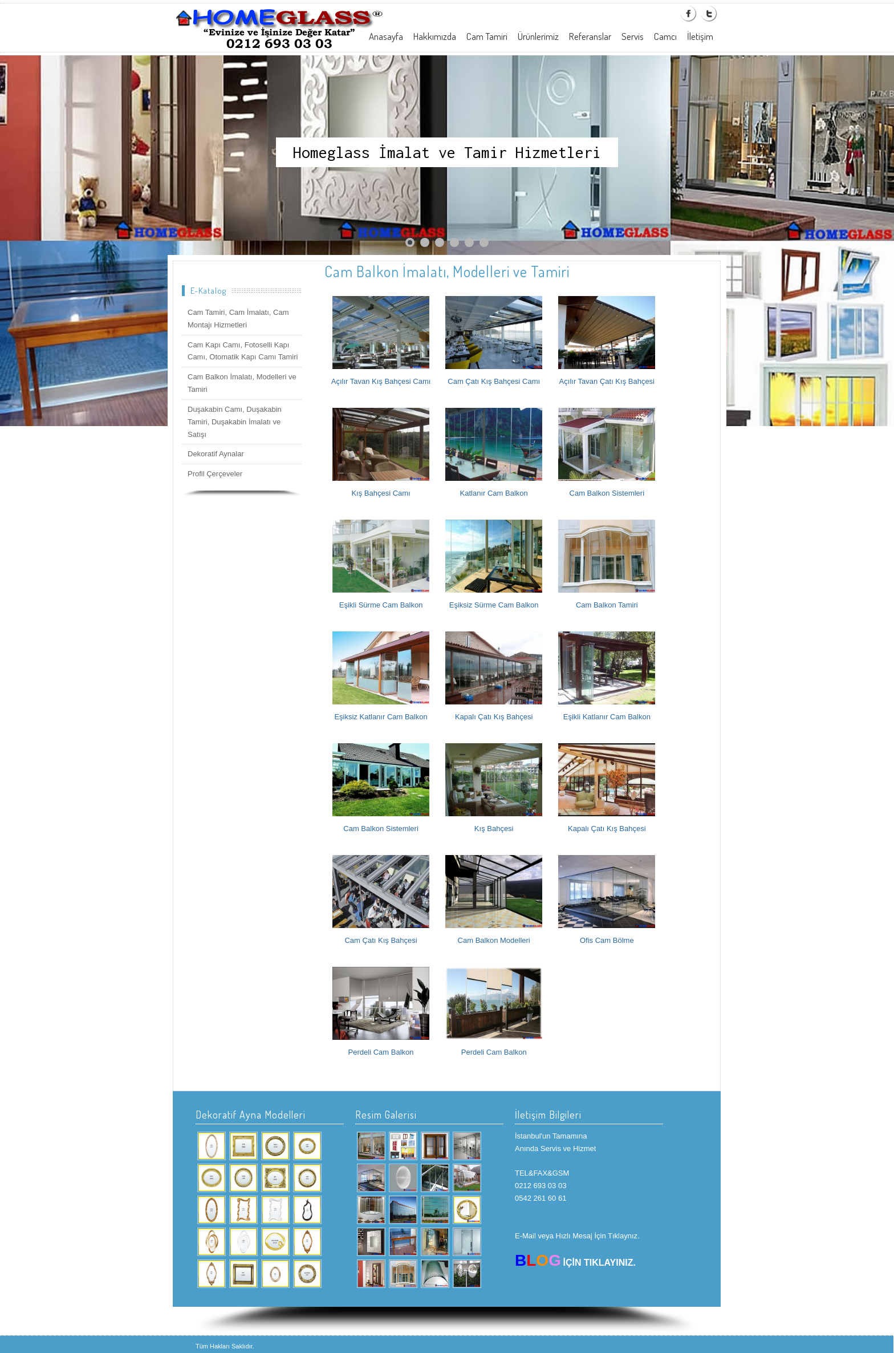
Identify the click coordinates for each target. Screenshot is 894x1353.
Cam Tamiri (486, 36)
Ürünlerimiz (538, 36)
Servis (632, 36)
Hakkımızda (434, 36)
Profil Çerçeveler (215, 473)
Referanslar (590, 36)
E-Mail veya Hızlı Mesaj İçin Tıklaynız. (577, 1236)
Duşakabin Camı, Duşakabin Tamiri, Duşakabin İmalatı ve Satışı (235, 422)
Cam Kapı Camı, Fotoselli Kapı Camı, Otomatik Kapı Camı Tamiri (243, 351)
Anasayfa (386, 36)
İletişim (700, 36)
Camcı (665, 36)
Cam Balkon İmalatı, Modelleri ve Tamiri (242, 383)
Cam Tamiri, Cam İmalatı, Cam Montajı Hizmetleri (238, 318)
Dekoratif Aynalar (216, 453)
